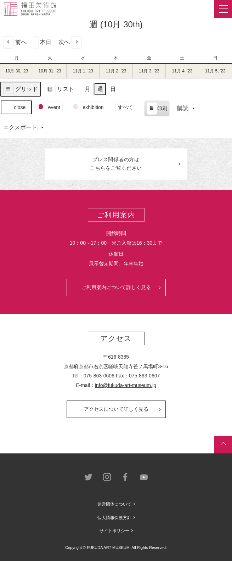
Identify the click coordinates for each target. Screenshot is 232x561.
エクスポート (25, 128)
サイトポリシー (114, 530)
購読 (187, 108)
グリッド (20, 90)
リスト (59, 90)
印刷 (156, 109)
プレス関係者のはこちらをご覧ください (116, 164)
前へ (15, 42)
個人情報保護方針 (114, 517)
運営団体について (114, 504)
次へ (70, 42)
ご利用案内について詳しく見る (116, 287)
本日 (42, 42)
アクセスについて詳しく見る (116, 409)
